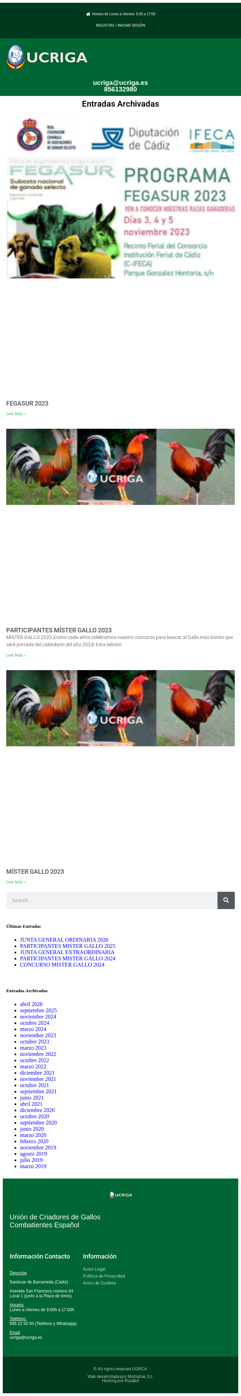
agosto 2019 (33, 1154)
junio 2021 (32, 1098)
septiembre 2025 (38, 1010)
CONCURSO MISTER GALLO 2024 (62, 965)
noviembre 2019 (38, 1147)
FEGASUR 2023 (27, 403)
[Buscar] (226, 900)
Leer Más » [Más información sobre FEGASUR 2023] (16, 413)
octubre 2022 (34, 1060)
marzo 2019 (33, 1166)
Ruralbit (132, 1380)
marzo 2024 (33, 1029)
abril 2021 (31, 1104)
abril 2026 (31, 1004)
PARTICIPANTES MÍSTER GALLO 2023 (59, 630)
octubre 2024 (34, 1023)
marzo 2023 (33, 1048)
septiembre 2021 (38, 1091)
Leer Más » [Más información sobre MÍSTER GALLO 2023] (16, 882)
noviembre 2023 (38, 1035)
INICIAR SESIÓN (131, 25)
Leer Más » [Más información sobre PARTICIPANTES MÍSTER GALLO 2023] (16, 655)
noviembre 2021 (38, 1079)
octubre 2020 (34, 1116)
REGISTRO (105, 25)
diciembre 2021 (37, 1073)
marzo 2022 (33, 1066)
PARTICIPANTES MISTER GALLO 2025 (67, 946)
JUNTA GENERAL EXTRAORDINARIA (67, 952)
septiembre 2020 (38, 1123)
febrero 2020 (34, 1141)
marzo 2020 (33, 1135)
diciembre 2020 (37, 1110)
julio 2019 (31, 1160)
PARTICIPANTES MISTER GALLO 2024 (67, 958)
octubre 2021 (34, 1085)
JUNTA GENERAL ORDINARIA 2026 (64, 940)
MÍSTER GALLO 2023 (35, 871)
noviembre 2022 (38, 1054)
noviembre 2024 (38, 1017)
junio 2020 (32, 1129)
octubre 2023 (34, 1041)
